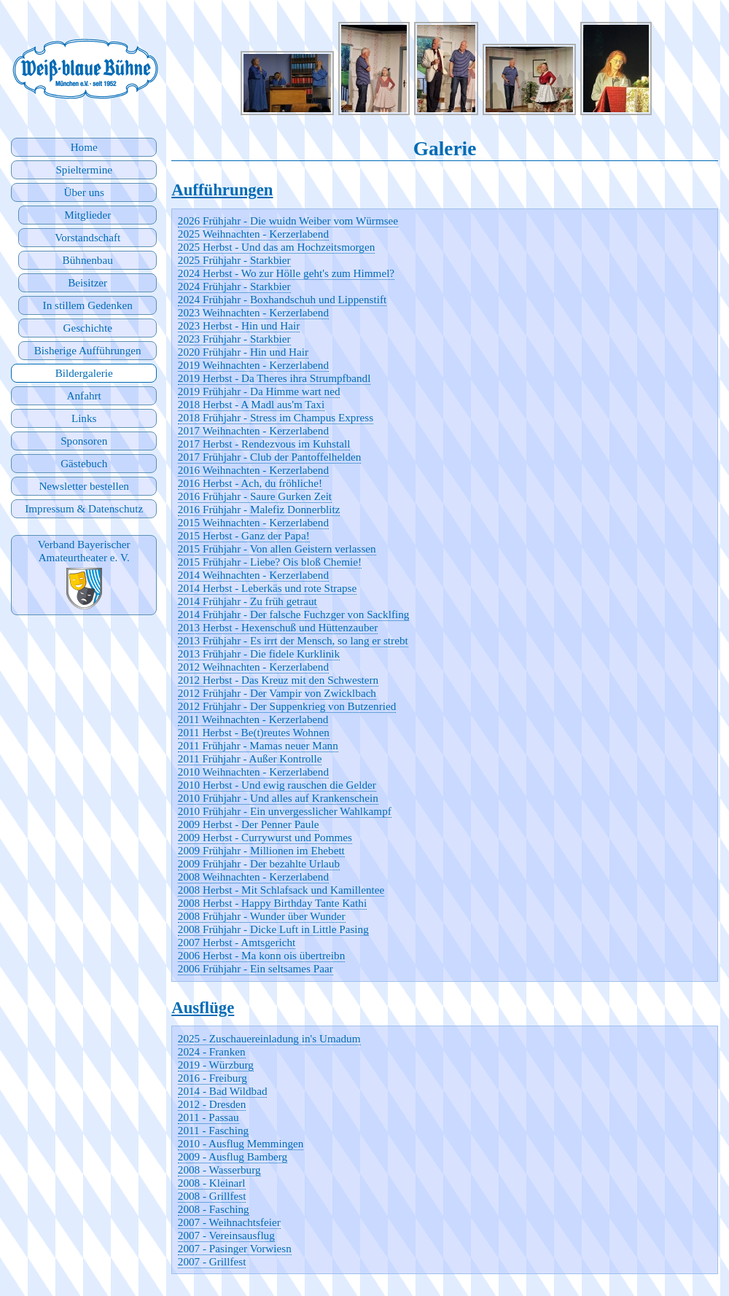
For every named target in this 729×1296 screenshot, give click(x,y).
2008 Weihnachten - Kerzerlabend (253, 876)
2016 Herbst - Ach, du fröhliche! (250, 483)
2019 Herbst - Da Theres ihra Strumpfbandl (274, 378)
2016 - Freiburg (212, 1077)
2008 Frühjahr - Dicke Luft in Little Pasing (273, 929)
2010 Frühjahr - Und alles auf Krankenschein (278, 798)
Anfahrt (84, 395)
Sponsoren (84, 440)
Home (84, 147)
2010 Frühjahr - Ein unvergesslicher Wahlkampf (284, 811)
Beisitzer (87, 282)
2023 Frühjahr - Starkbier (234, 338)
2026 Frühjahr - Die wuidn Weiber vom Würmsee (288, 220)
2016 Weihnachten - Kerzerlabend (253, 470)
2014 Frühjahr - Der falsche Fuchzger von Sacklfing (294, 614)
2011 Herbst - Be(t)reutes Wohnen (254, 732)
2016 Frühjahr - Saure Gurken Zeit (255, 496)
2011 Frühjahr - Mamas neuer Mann (258, 745)
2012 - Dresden (212, 1104)
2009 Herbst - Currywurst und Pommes (265, 837)
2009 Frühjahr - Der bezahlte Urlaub (259, 863)
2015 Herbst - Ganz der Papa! (244, 535)
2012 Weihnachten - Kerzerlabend (253, 666)
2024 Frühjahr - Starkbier (234, 286)
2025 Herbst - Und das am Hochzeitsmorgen (276, 247)
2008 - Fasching (213, 1209)
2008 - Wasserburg (219, 1169)
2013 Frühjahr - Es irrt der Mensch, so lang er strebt (293, 640)
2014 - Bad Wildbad (223, 1091)
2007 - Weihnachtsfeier (229, 1222)
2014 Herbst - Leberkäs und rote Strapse (267, 588)
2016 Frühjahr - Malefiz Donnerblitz (259, 509)
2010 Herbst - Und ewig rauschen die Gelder (277, 784)
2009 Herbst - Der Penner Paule (248, 824)
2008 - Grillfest (212, 1196)
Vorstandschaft (87, 237)
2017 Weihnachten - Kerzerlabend (253, 430)
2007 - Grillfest (212, 1261)
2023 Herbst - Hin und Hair (239, 325)
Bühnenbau (88, 260)
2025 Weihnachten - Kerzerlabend (253, 233)
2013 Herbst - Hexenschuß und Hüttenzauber (278, 627)
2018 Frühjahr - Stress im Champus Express (275, 417)
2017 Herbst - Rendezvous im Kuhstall (264, 443)
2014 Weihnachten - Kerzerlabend (253, 575)
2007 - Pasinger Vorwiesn (235, 1248)
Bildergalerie (84, 373)
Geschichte (87, 327)
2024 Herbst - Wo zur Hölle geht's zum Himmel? (286, 273)
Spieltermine (83, 169)
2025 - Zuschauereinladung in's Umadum (269, 1038)
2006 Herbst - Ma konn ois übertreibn (261, 955)
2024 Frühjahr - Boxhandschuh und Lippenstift (282, 299)
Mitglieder (87, 214)
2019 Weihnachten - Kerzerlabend (253, 365)
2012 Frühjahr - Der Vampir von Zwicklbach (277, 693)
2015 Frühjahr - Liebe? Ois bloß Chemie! (270, 561)
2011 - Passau (208, 1117)
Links (84, 418)
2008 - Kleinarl (212, 1182)
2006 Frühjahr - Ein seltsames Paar (255, 968)
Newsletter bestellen (84, 486)
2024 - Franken (212, 1051)
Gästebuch (84, 463)
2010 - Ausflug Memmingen (241, 1143)
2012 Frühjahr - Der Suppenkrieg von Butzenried (287, 706)
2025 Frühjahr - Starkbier (234, 260)
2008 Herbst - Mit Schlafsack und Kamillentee (281, 889)
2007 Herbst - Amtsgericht (237, 942)
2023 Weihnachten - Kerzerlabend (253, 312)
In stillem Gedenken (88, 305)
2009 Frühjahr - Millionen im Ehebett (261, 850)
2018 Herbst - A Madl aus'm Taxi (251, 404)
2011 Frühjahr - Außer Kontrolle (250, 758)
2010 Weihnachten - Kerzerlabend (253, 771)
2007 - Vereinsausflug (226, 1235)
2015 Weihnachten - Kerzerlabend (253, 522)
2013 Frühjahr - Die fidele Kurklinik (259, 653)
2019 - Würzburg (216, 1064)
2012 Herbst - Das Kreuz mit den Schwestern (278, 680)
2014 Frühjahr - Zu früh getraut (247, 601)
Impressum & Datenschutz (84, 508)
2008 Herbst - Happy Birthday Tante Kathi (272, 903)
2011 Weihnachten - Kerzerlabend (253, 719)
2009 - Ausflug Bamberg (232, 1156)
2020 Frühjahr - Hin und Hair (243, 352)
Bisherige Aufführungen (87, 350)
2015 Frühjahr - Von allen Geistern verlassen (277, 548)
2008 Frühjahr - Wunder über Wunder (262, 916)
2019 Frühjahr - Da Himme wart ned (259, 391)
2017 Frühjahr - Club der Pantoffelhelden (270, 456)
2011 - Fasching (213, 1130)
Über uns (84, 192)
